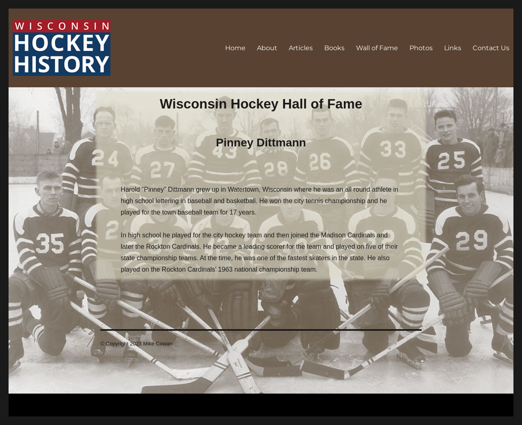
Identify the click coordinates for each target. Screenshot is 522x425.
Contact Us (491, 48)
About (267, 48)
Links (452, 48)
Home (235, 48)
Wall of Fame (377, 48)
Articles (301, 48)
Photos (421, 48)
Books (334, 48)
